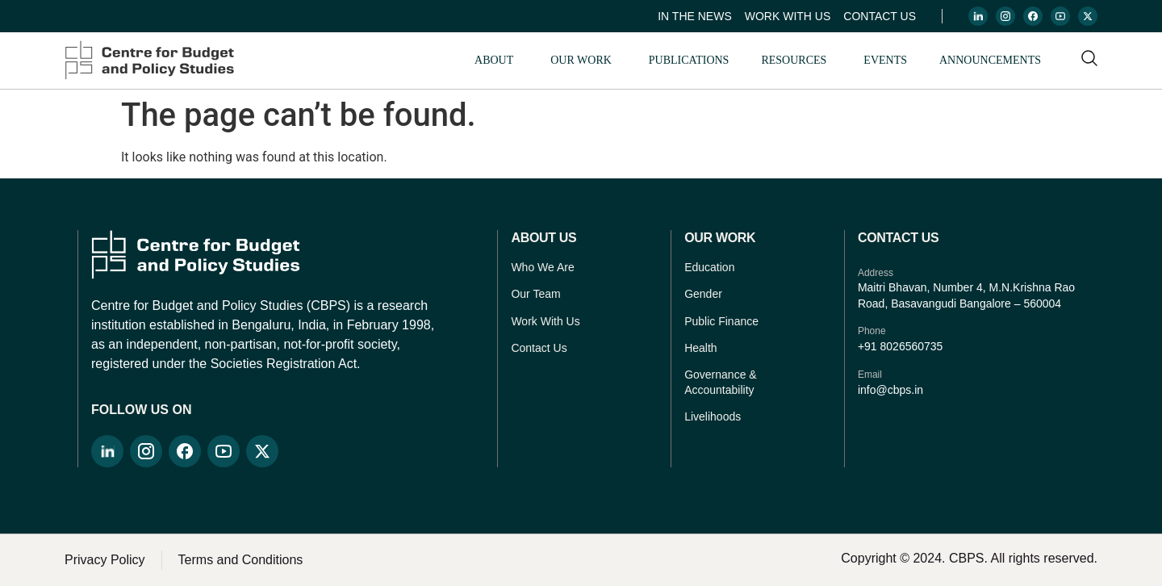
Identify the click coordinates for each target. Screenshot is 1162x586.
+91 (869, 346)
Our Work (581, 60)
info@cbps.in (890, 389)
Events (885, 60)
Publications (689, 60)
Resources (793, 60)
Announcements (990, 60)
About (493, 60)
